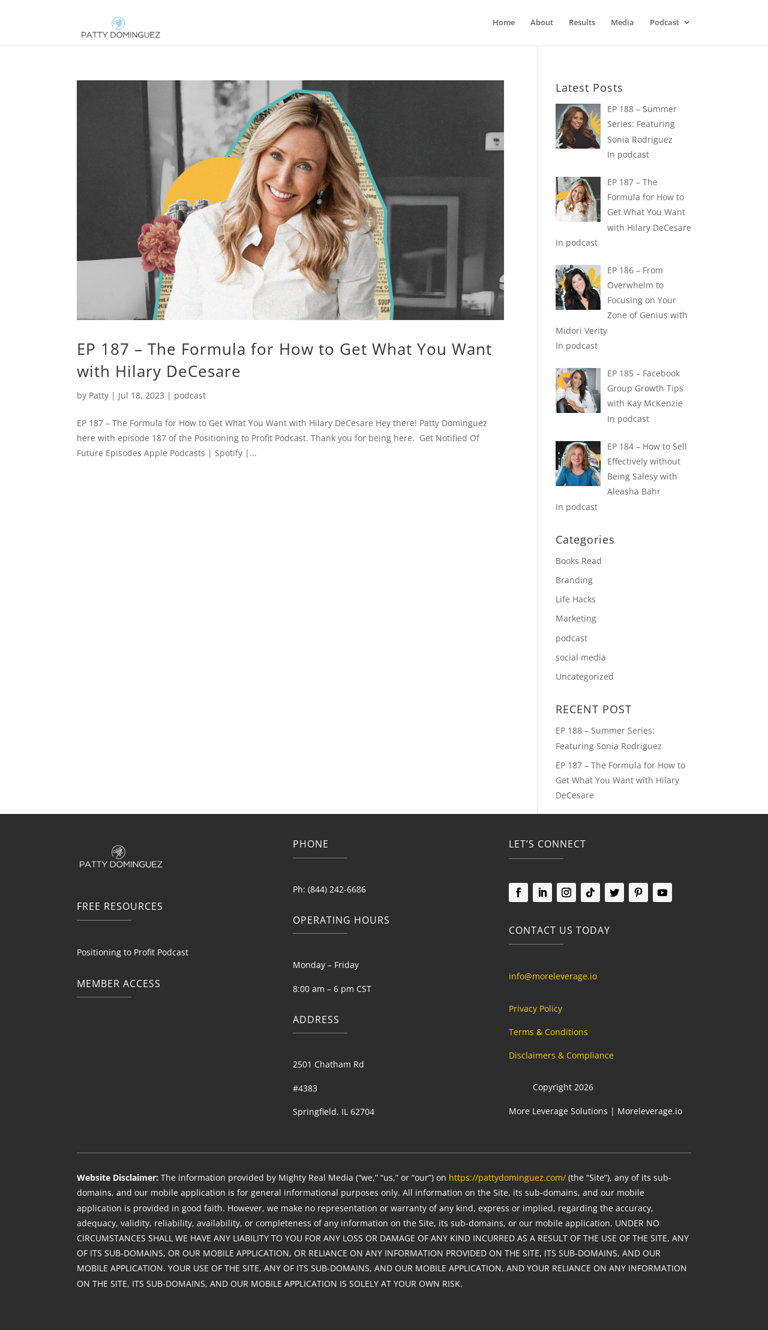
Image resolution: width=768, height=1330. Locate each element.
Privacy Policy (535, 1008)
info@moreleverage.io (553, 976)
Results (582, 23)
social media (581, 657)
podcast (190, 395)
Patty (99, 395)
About (541, 23)
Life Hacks (576, 599)
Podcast (664, 23)
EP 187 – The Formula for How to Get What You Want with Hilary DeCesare (620, 780)
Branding (574, 580)
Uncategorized (585, 676)
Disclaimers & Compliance (561, 1055)
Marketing (576, 618)
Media (622, 23)
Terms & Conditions (548, 1032)
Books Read (579, 560)
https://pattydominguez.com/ (507, 1177)
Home (504, 23)
